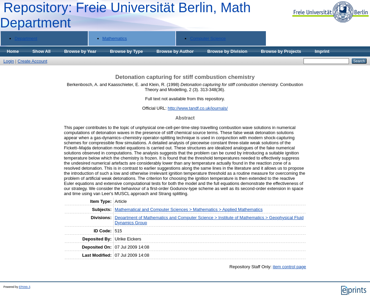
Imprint (322, 51)
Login (8, 61)
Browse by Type (126, 51)
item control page (289, 266)
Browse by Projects (281, 51)
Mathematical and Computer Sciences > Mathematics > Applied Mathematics (188, 209)
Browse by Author (175, 51)
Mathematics (114, 38)
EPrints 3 (24, 287)
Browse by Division (227, 51)
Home (13, 51)
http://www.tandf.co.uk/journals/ (198, 108)
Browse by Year (80, 51)
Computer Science (208, 38)
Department (26, 38)
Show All (42, 51)
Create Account (32, 61)
